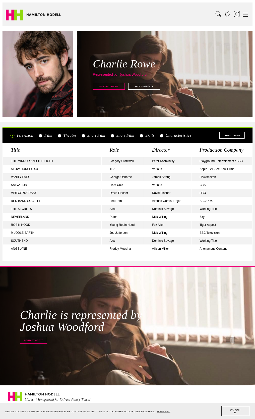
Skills (147, 135)
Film (45, 135)
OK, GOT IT (235, 411)
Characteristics (175, 135)
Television (21, 135)
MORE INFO (163, 411)
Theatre (66, 135)
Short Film (93, 135)
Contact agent (108, 86)
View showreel (144, 86)
